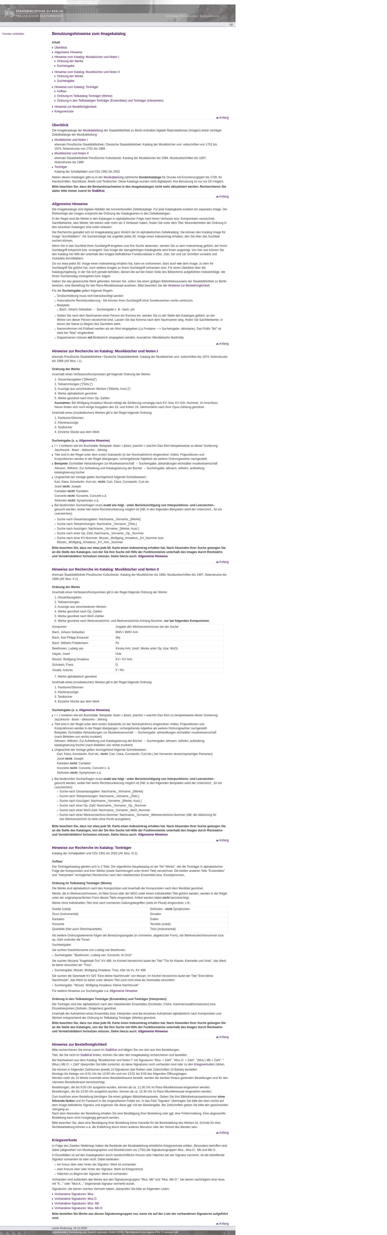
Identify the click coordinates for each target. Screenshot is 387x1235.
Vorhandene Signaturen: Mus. (74, 1194)
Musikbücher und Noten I (71, 140)
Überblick (61, 47)
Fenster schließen (13, 33)
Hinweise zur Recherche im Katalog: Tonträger (92, 848)
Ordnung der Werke (70, 61)
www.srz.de (171, 1232)
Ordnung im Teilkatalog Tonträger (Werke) (84, 96)
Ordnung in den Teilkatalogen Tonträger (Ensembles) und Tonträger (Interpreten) (110, 100)
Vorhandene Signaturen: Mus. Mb (77, 1203)
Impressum (58, 1232)
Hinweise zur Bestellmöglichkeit (76, 106)
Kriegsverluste (64, 111)
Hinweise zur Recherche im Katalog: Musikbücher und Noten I (105, 351)
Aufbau (61, 91)
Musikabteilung (93, 130)
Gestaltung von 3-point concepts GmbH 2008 (95, 1232)
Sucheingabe (66, 66)
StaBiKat (98, 191)
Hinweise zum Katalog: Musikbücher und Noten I (87, 57)
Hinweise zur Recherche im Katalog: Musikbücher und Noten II (105, 569)
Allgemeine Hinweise (68, 52)
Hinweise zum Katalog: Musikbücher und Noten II (87, 72)
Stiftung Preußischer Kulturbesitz (192, 16)
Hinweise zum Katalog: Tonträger (76, 87)
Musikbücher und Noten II (72, 153)
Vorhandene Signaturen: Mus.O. (76, 1198)
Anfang (222, 117)
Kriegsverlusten (204, 1064)
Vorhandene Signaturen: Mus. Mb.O (78, 1208)
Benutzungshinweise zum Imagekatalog (89, 34)
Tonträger (61, 167)
